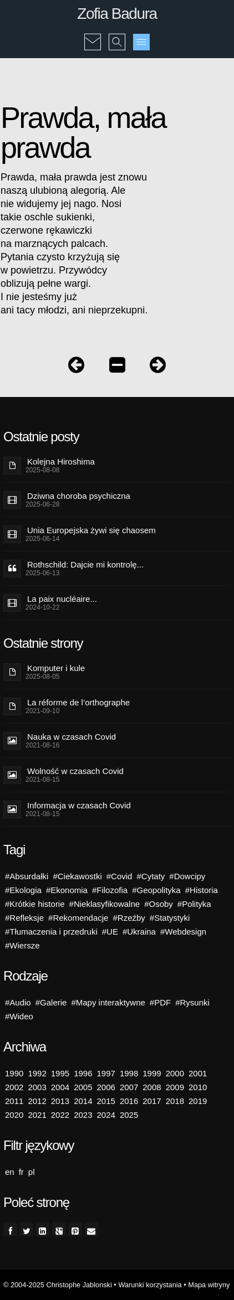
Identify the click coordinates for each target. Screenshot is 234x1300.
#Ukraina (139, 931)
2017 (152, 1101)
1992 (37, 1073)
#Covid (119, 876)
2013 (60, 1101)
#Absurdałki (26, 876)
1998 (129, 1073)
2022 (60, 1115)
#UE (110, 931)
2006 (106, 1087)
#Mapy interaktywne (108, 1002)
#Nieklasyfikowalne (104, 904)
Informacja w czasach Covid (79, 805)
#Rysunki (192, 1002)
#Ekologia (23, 890)
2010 (198, 1087)
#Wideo (19, 1016)
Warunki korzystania (149, 1285)
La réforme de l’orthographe (78, 702)
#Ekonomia (67, 890)
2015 (106, 1101)
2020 (14, 1115)
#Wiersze (22, 945)
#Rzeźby (129, 917)
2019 (198, 1101)
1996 (83, 1073)
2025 (129, 1115)
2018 (175, 1101)
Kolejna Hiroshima (61, 461)
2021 (37, 1115)
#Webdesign (183, 931)
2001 (198, 1073)
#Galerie (51, 1002)
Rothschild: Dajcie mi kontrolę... (85, 564)
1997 (106, 1073)
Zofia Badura (117, 13)
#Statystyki (170, 917)
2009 (175, 1087)
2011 (14, 1101)
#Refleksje (24, 917)
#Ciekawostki (77, 876)
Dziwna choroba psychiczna (78, 496)
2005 (83, 1087)
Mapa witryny (209, 1285)
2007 (129, 1087)
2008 (152, 1087)
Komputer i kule (56, 668)
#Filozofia (110, 890)
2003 (37, 1087)
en (9, 1172)
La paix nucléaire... (62, 598)
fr (21, 1172)
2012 (37, 1101)
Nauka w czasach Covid (71, 736)
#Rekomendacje (78, 917)
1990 (14, 1073)
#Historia (201, 890)
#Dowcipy (187, 876)
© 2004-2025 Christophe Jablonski (57, 1285)
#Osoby (158, 904)
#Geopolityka (156, 890)
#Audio (18, 1002)
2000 (175, 1073)
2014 (83, 1101)
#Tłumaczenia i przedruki (51, 931)
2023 (83, 1115)
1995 (60, 1073)
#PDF (160, 1002)
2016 (129, 1101)
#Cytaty (150, 876)
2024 (106, 1115)
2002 (14, 1087)
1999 (152, 1073)
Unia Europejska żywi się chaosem (91, 530)
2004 (60, 1087)
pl (31, 1172)
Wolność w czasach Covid (75, 771)
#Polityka (194, 904)
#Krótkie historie (35, 904)
